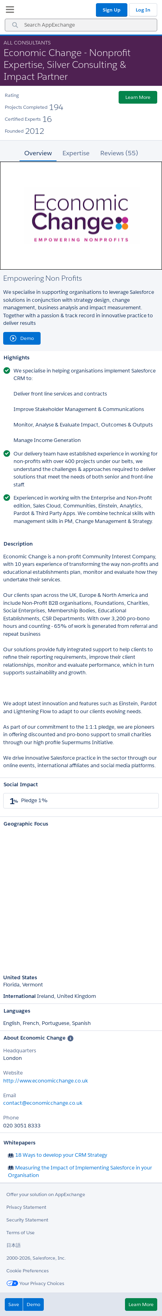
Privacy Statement (26, 1207)
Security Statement (27, 1219)
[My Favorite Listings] (8, 11)
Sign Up (112, 9)
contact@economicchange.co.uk (42, 1103)
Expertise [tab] (76, 153)
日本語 (13, 1245)
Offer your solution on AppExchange (45, 1194)
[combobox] (81, 25)
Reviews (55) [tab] (119, 153)
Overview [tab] (38, 153)
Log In (143, 9)
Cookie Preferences (27, 1270)
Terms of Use (20, 1232)
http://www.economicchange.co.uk (45, 1080)
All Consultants (27, 42)
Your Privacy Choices (35, 1283)
